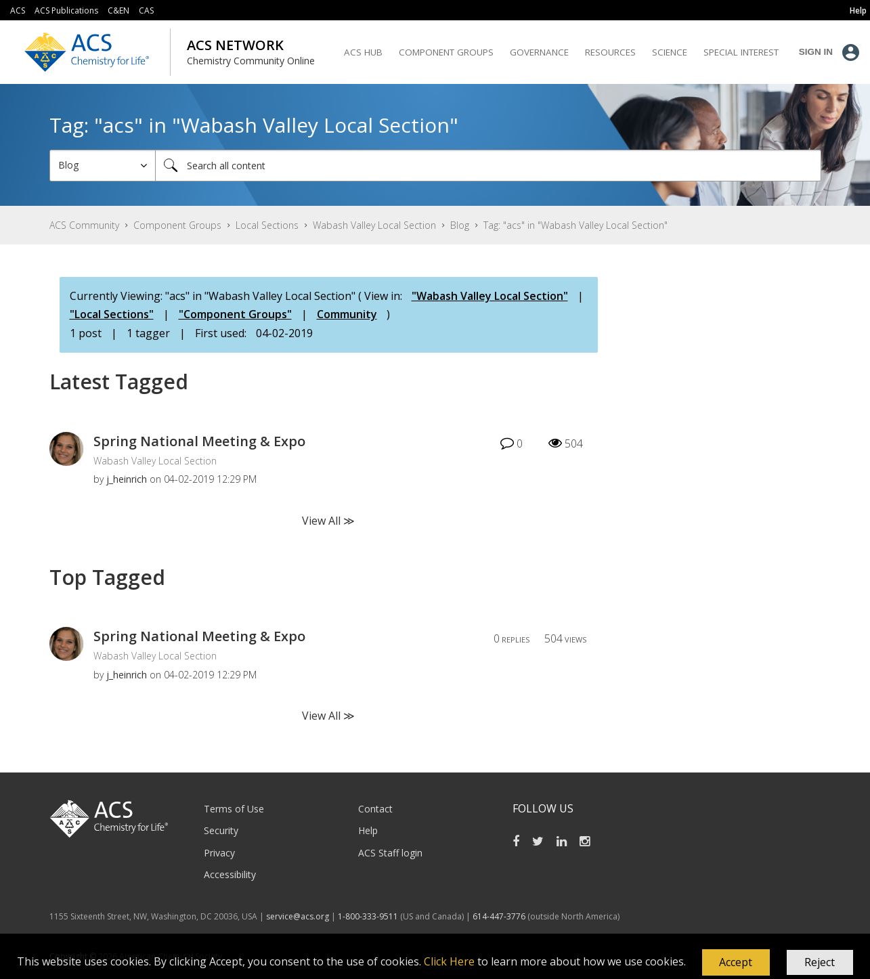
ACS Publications (66, 10)
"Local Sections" (112, 314)
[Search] (488, 165)
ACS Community (84, 225)
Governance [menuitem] (539, 52)
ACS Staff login (390, 852)
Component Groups (177, 225)
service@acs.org (297, 916)
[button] (736, 962)
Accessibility (230, 874)
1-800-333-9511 (368, 916)
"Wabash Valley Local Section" (490, 295)
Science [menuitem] (669, 52)
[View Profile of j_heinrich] (126, 479)
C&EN (118, 10)
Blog (459, 225)
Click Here (449, 961)
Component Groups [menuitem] (446, 52)
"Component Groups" (235, 314)
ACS (17, 10)
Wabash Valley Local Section (374, 225)
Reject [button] (819, 962)
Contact (375, 808)
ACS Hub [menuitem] (363, 52)
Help (368, 830)
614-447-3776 (500, 916)
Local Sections (267, 225)
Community (347, 314)
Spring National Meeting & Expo (199, 441)
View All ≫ (328, 520)
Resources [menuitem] (610, 52)
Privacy (219, 852)
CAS (146, 10)
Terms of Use (234, 808)
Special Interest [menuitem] (741, 52)
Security (221, 830)
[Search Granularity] (102, 165)
